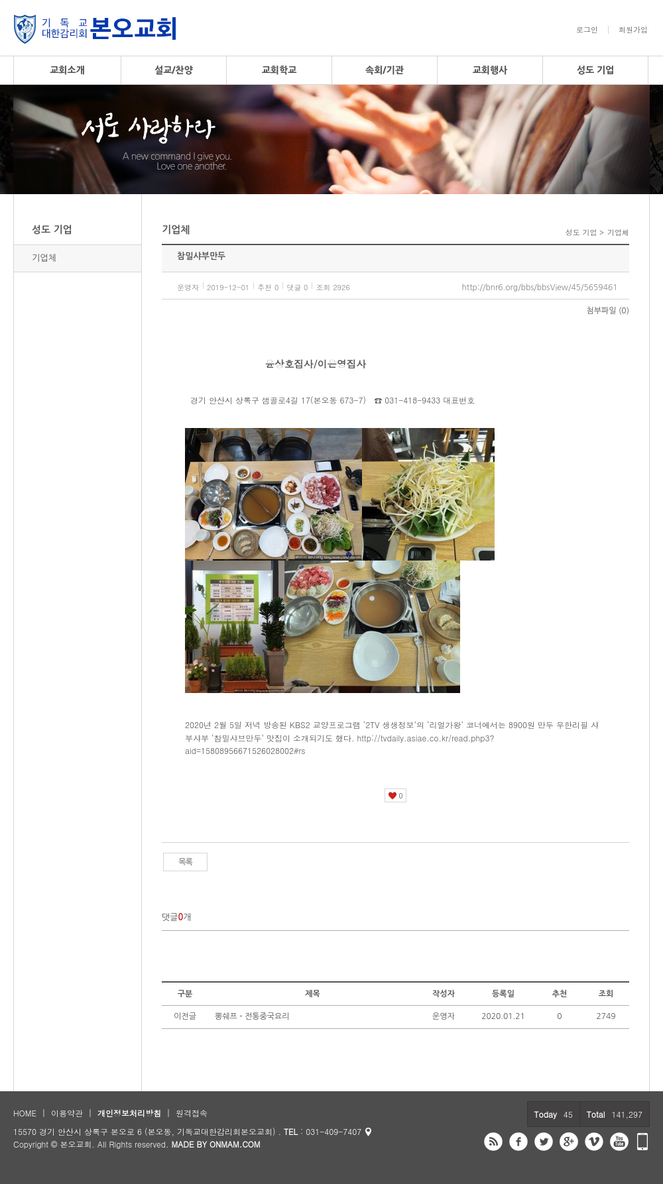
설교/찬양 (173, 70)
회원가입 (633, 30)
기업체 (44, 258)
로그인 (587, 30)
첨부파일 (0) (608, 311)
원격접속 (192, 1112)
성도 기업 (596, 70)
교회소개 (67, 70)
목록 (185, 862)
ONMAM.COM (235, 1144)
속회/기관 (384, 70)
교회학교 (279, 70)
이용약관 (67, 1112)
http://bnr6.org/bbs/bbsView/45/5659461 (540, 288)
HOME (24, 1112)
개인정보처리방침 (129, 1112)
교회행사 (490, 70)
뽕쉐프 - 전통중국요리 (252, 1016)
